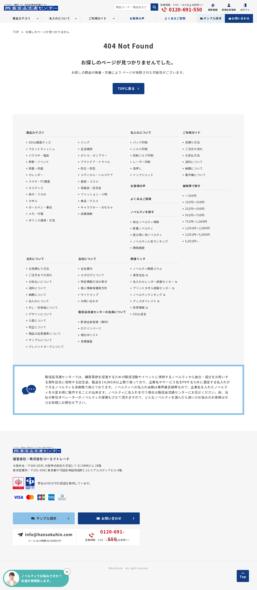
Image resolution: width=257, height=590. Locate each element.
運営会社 (139, 275)
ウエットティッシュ (42, 149)
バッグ (85, 142)
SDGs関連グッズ (40, 142)
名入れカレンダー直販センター (153, 282)
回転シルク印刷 (143, 155)
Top (243, 576)
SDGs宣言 (139, 314)
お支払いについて (40, 282)
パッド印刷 (140, 142)
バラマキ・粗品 (39, 155)
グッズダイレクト (144, 301)
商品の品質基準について (45, 333)
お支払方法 (192, 155)
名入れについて (141, 132)
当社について (87, 259)
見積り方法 (192, 142)
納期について (194, 168)
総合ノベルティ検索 (146, 222)
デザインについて (40, 314)
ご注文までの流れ (40, 275)
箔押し (137, 168)
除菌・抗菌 (36, 168)
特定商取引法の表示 (94, 282)
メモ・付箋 (36, 214)
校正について (37, 327)
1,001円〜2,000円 (197, 228)
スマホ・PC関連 (39, 181)
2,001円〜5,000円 (197, 234)
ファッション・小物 (94, 194)
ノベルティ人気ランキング (150, 241)
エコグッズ (36, 188)
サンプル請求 (212, 18)
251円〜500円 (194, 209)
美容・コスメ (89, 181)
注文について (35, 259)
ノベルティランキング (147, 295)
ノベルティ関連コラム (147, 269)
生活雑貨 (87, 149)
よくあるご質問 (175, 18)
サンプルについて (40, 340)
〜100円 (190, 196)
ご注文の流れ (194, 149)
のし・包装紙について (43, 307)
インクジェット (143, 175)
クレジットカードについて (46, 347)
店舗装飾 (87, 214)
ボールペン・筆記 (40, 207)
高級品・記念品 (91, 188)
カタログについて (92, 275)
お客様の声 (137, 18)
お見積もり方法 (39, 269)
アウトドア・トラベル (95, 162)
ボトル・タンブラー (94, 155)
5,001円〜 (192, 241)
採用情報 (139, 307)
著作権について (195, 175)
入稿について (37, 320)
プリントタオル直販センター (152, 288)
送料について (194, 162)
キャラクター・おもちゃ (97, 207)
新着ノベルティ (143, 228)
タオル (33, 201)
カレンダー (36, 175)
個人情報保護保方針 (94, 288)
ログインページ (91, 328)
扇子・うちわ (37, 194)
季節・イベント (39, 162)
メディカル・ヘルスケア (97, 175)
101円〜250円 (194, 202)
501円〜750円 (194, 215)
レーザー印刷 (142, 162)
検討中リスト (89, 335)
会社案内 (87, 269)
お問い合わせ (241, 18)
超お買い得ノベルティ (147, 235)
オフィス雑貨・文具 (42, 220)
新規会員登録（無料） (95, 322)
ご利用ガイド (192, 132)
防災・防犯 (88, 168)
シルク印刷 (140, 149)
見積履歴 (87, 341)
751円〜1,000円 (196, 221)
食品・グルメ (89, 201)
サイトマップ (89, 295)
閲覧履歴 (139, 248)
